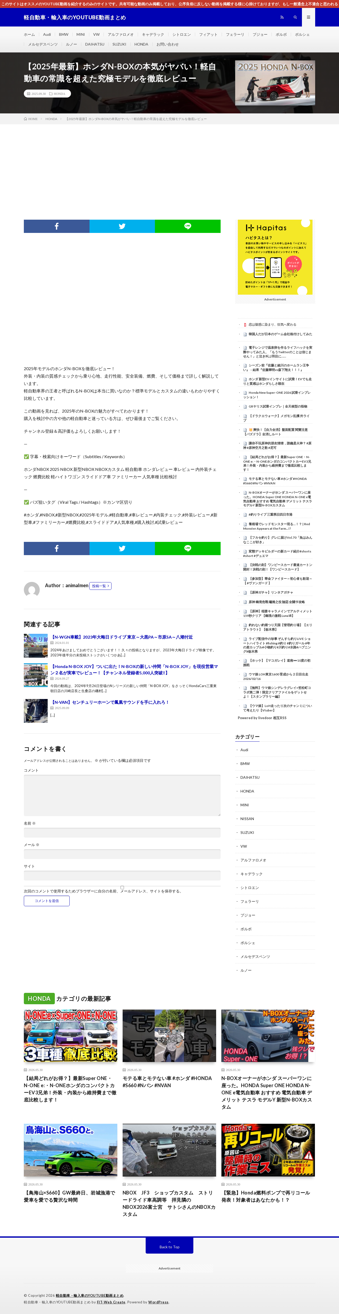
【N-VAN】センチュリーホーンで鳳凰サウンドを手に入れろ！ (110, 702)
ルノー (71, 44)
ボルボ (281, 34)
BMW (63, 34)
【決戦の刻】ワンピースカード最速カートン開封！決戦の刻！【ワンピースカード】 (277, 567)
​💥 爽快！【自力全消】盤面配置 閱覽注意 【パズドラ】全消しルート (275, 432)
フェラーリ (235, 34)
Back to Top (170, 1247)
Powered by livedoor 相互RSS (262, 718)
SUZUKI (119, 44)
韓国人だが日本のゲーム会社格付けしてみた (280, 334)
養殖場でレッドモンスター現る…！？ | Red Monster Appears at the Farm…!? (276, 526)
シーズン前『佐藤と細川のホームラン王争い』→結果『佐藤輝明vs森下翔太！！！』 (276, 367)
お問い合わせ (168, 44)
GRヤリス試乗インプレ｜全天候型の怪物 (278, 406)
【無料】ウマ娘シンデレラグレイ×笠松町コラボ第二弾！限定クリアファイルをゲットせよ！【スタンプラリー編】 (277, 692)
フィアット (208, 34)
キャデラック (153, 34)
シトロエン (181, 34)
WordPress (158, 1302)
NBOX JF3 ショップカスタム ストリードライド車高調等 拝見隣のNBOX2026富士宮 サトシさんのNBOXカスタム (169, 1203)
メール (31, 845)
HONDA (141, 44)
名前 (30, 823)
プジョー (260, 34)
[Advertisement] (169, 164)
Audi (47, 34)
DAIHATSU (94, 44)
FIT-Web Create (111, 1302)
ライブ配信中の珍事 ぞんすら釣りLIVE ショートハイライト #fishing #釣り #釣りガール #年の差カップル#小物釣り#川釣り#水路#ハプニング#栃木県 (277, 645)
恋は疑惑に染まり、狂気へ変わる (272, 324)
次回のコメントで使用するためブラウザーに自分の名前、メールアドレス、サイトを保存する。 (103, 891)
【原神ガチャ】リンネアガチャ (271, 592)
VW (96, 34)
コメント (31, 770)
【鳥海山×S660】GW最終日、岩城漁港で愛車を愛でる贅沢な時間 (69, 1196)
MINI (81, 34)
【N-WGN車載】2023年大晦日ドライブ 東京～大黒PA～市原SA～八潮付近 (121, 636)
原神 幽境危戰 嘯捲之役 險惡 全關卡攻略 (277, 602)
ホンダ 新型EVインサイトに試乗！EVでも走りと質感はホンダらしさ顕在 (277, 381)
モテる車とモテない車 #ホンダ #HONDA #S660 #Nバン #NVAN (275, 481)
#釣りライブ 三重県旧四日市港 (270, 514)
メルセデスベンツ (43, 44)
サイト (29, 866)
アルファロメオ (121, 34)
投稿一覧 (99, 586)
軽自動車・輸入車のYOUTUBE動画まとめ (90, 1295)
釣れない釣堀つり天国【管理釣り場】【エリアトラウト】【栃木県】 (277, 627)
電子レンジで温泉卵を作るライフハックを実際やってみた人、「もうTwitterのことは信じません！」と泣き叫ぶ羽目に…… (277, 352)
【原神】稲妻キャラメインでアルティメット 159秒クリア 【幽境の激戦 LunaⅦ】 (277, 613)
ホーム (29, 34)
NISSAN (247, 818)
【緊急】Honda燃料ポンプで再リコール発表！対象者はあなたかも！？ (265, 1196)
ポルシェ (302, 34)
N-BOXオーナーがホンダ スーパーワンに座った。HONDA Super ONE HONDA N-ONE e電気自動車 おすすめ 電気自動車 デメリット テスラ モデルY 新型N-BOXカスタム (277, 498)
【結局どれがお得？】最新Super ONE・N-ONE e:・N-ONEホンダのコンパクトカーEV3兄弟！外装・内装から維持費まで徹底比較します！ (277, 463)
